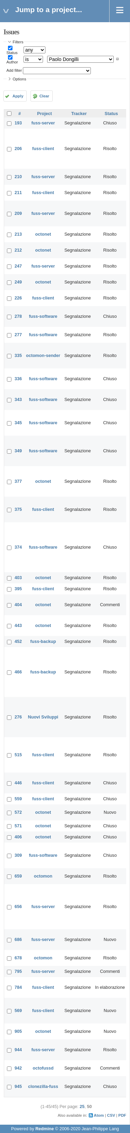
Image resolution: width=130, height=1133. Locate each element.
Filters (18, 42)
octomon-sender (43, 355)
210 (18, 176)
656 (18, 906)
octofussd (43, 1068)
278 (18, 316)
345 (18, 422)
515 (18, 754)
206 (18, 148)
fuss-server (43, 123)
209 (18, 213)
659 (18, 876)
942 (18, 1068)
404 (18, 604)
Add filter (14, 70)
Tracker (79, 113)
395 (18, 588)
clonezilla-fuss (43, 1086)
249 (18, 282)
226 (18, 298)
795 (18, 971)
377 (18, 481)
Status (12, 53)
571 (18, 825)
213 (18, 234)
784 (18, 987)
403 (18, 577)
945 (18, 1086)
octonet (43, 234)
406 (18, 837)
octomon (43, 876)
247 (18, 266)
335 (18, 355)
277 (18, 334)
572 (18, 812)
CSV (111, 1115)
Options (19, 79)
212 (18, 250)
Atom (99, 1115)
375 (18, 509)
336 (18, 378)
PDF (122, 1115)
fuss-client (43, 148)
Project (44, 113)
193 (18, 123)
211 (18, 192)
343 (18, 399)
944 (18, 1049)
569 (18, 1010)
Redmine (44, 1128)
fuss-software (43, 316)
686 (18, 939)
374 (18, 547)
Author (12, 62)
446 (18, 783)
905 (18, 1031)
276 (18, 717)
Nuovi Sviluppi (43, 717)
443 (18, 625)
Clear (44, 96)
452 (18, 641)
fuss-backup (43, 641)
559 (18, 798)
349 (18, 450)
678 (18, 958)
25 (82, 1106)
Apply (17, 96)
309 (18, 855)
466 (18, 672)
